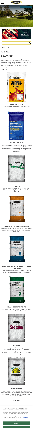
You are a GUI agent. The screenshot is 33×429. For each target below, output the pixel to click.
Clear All (5, 47)
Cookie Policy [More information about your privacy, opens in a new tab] (25, 417)
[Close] (30, 408)
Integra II (16, 186)
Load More (16, 400)
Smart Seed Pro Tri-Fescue (16, 307)
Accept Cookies (16, 426)
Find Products (25, 34)
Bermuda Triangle (16, 143)
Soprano (16, 346)
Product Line (5, 52)
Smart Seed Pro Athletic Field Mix (16, 226)
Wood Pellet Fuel (16, 104)
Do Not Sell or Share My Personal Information (16, 420)
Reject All (16, 423)
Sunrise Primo (16, 389)
